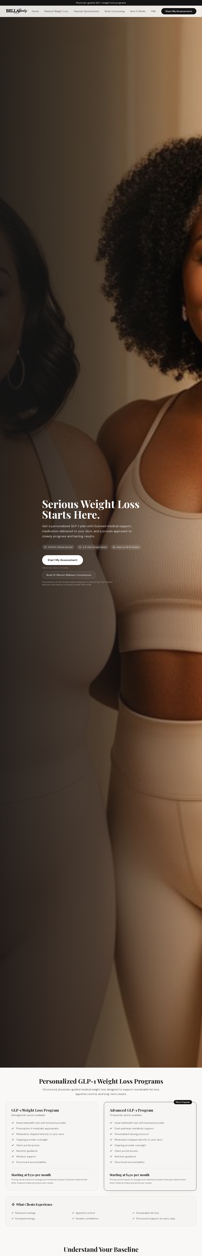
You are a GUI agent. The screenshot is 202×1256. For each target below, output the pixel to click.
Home (35, 11)
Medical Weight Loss (56, 11)
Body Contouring (115, 11)
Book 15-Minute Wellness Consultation (69, 575)
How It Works (138, 11)
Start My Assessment (178, 11)
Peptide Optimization (86, 11)
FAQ (153, 11)
